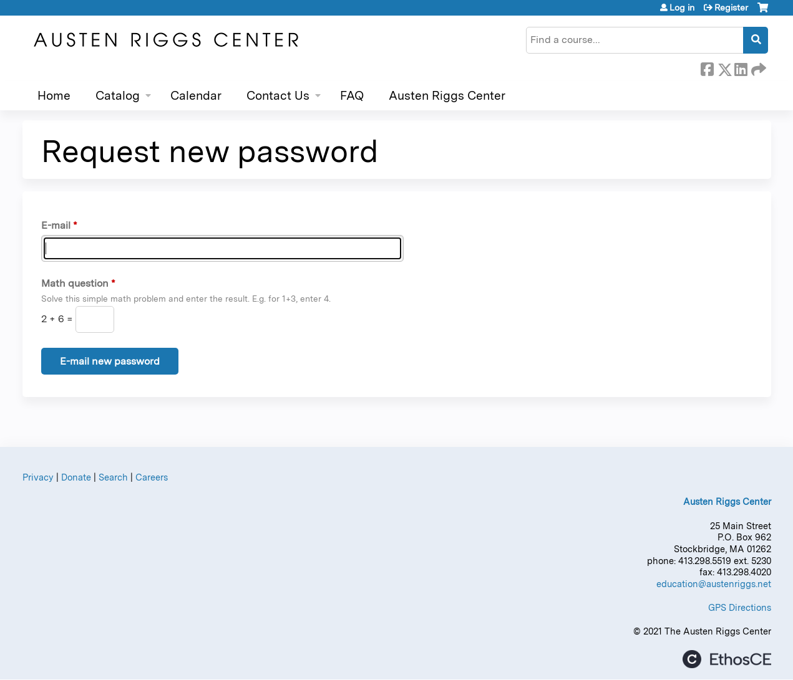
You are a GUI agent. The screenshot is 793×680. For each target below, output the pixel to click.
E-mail (56, 225)
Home (54, 96)
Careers (151, 477)
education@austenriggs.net (713, 583)
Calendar (195, 96)
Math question (75, 283)
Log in (681, 7)
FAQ (352, 96)
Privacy (38, 477)
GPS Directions (739, 607)
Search (113, 477)
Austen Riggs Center (447, 96)
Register (731, 7)
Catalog (117, 96)
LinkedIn (740, 67)
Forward (757, 67)
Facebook (707, 67)
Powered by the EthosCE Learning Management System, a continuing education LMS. (727, 659)
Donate (76, 477)
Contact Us (277, 96)
